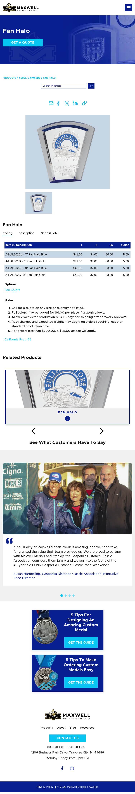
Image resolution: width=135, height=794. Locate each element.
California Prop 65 (17, 339)
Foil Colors (12, 289)
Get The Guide (81, 642)
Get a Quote (22, 42)
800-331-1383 (56, 749)
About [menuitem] (60, 728)
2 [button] (66, 595)
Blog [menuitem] (74, 728)
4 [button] (73, 595)
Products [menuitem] (9, 78)
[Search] (63, 86)
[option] (67, 152)
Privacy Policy (45, 789)
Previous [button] (33, 431)
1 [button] (61, 595)
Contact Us (68, 740)
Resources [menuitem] (90, 728)
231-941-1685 (76, 749)
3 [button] (69, 595)
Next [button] (101, 431)
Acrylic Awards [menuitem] (29, 78)
